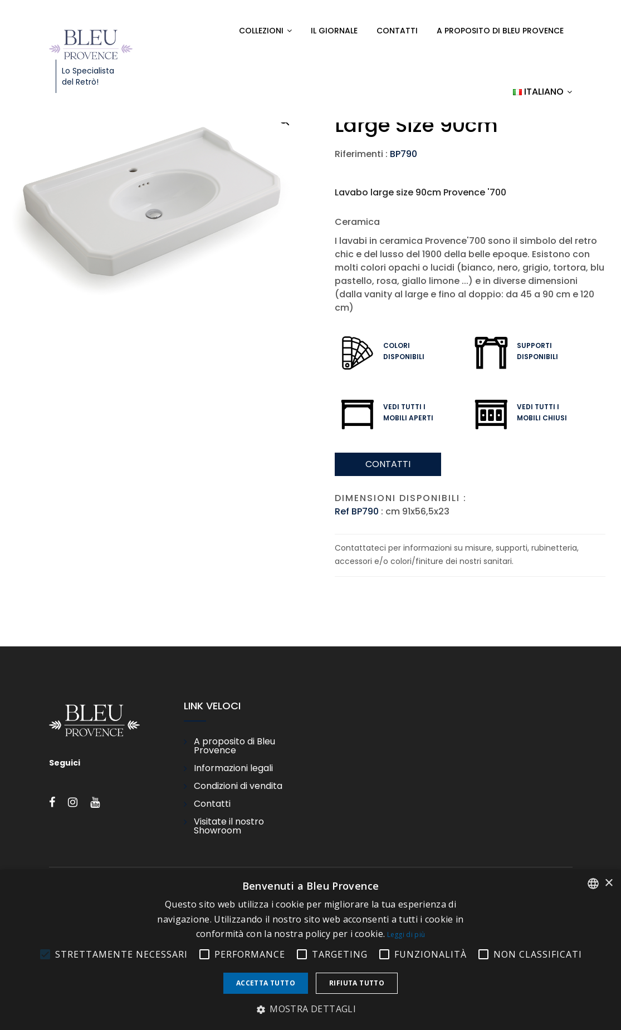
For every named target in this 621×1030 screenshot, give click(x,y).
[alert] (310, 950)
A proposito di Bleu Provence (500, 30)
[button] (310, 1009)
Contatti (397, 30)
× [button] (608, 883)
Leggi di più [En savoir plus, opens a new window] (406, 934)
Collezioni (261, 30)
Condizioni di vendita (238, 786)
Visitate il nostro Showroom (229, 826)
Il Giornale (334, 30)
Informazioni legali (233, 768)
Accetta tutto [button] (265, 983)
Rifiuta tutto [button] (356, 983)
